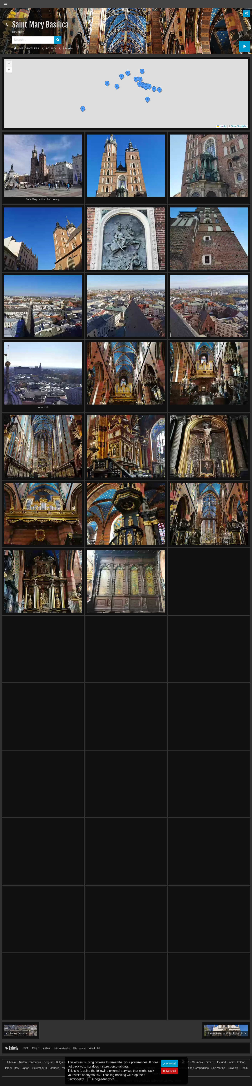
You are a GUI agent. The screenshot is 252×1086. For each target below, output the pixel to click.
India (231, 1062)
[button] (82, 109)
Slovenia (233, 1067)
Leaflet (222, 126)
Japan (25, 1067)
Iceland (221, 1062)
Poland (51, 48)
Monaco (54, 1067)
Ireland (241, 1062)
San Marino (218, 1067)
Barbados (35, 1062)
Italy (16, 1067)
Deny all (170, 1070)
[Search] (33, 40)
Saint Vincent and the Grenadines (189, 1067)
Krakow (68, 48)
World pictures (28, 48)
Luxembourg (39, 1067)
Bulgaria (61, 1062)
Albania (11, 1062)
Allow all (170, 1063)
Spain (244, 1067)
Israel (8, 1067)
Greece (210, 1062)
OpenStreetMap (239, 126)
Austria (22, 1062)
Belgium (48, 1062)
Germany (197, 1062)
